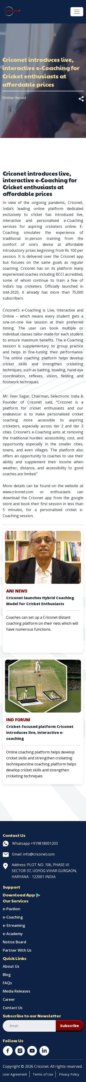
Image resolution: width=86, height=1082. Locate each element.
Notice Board (14, 942)
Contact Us (12, 1007)
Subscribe (69, 1025)
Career (9, 999)
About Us (11, 966)
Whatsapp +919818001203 (30, 843)
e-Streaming (14, 925)
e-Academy (13, 933)
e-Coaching (13, 917)
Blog (7, 974)
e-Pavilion (11, 908)
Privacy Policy (69, 1074)
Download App (21, 895)
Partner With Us (17, 950)
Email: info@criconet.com (29, 854)
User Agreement (15, 1074)
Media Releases (16, 991)
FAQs (7, 982)
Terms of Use (43, 1074)
